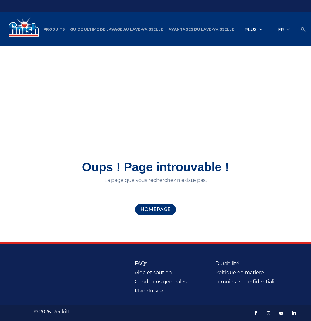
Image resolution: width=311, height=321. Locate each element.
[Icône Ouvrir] (303, 29)
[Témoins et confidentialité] (247, 282)
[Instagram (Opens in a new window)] (268, 313)
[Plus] (253, 29)
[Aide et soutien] (153, 273)
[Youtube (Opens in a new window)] (281, 313)
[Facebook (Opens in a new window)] (256, 313)
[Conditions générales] (161, 282)
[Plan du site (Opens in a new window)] (149, 291)
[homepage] (155, 209)
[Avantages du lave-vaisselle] (201, 29)
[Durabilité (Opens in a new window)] (227, 264)
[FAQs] (141, 264)
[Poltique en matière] (239, 273)
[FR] (284, 29)
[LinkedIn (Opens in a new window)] (294, 313)
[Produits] (54, 29)
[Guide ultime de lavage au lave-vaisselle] (116, 29)
